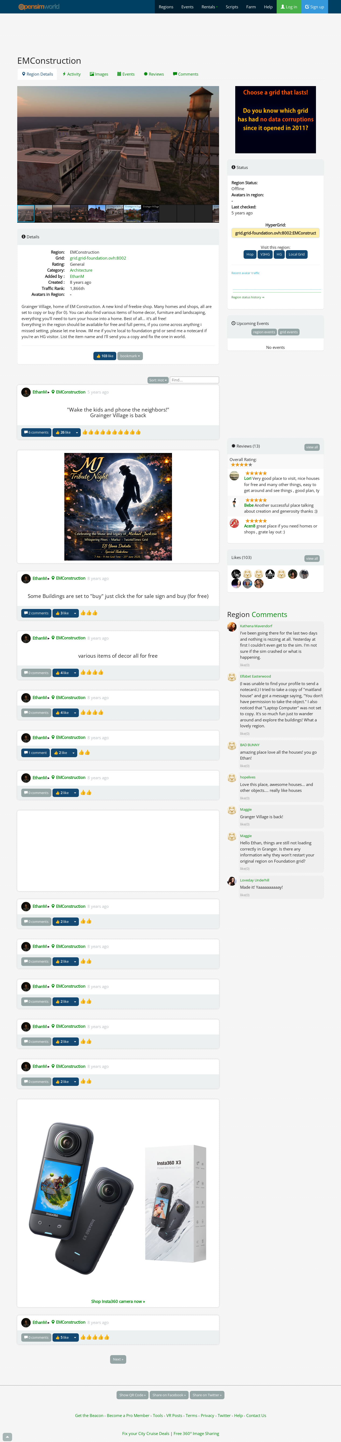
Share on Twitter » (207, 1395)
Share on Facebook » (169, 1395)
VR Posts (174, 1415)
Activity (71, 74)
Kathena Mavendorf (256, 625)
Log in (289, 6)
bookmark (130, 355)
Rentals (210, 6)
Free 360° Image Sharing (196, 1433)
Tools (158, 1415)
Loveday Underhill (254, 880)
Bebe (249, 505)
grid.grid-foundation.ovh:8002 (98, 258)
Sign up (314, 6)
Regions (166, 6)
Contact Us (256, 1415)
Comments (185, 74)
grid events (289, 332)
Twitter (224, 1415)
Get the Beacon (89, 1415)
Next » (118, 1359)
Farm (251, 6)
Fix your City (133, 1433)
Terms (192, 1415)
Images (99, 74)
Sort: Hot (158, 380)
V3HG (265, 254)
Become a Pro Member (128, 1415)
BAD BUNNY (249, 744)
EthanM (77, 276)
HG (279, 254)
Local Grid (297, 254)
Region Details (37, 74)
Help (268, 6)
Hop (250, 254)
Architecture (81, 270)
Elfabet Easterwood (255, 676)
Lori (247, 478)
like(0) (244, 664)
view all (312, 447)
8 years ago (98, 578)
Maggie (246, 809)
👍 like (104, 355)
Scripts (232, 6)
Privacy (207, 1415)
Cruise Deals (157, 1433)
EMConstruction (68, 392)
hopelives (247, 777)
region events (264, 332)
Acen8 (249, 526)
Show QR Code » (132, 1395)
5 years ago (98, 392)
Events (187, 6)
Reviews (154, 74)
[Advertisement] (170, 31)
